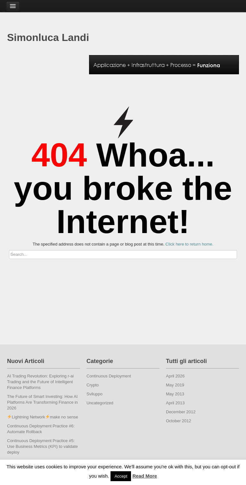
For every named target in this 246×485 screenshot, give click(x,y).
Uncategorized (99, 402)
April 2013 (175, 402)
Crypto (92, 385)
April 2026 (175, 376)
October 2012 (178, 420)
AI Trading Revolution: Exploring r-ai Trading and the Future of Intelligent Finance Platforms (40, 382)
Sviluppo (94, 394)
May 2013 (175, 394)
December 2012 (181, 411)
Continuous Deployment (108, 376)
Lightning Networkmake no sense (42, 417)
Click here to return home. (190, 244)
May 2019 (175, 385)
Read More (144, 476)
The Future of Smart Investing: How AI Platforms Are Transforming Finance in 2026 (42, 402)
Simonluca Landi (48, 37)
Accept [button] (120, 476)
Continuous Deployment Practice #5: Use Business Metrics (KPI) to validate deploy (42, 446)
